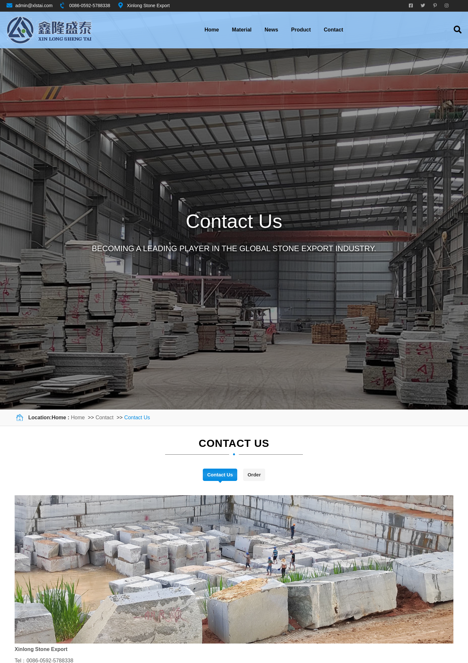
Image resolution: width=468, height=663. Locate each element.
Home (211, 29)
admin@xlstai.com (34, 5)
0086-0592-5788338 (89, 5)
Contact (104, 417)
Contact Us (137, 417)
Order (254, 474)
